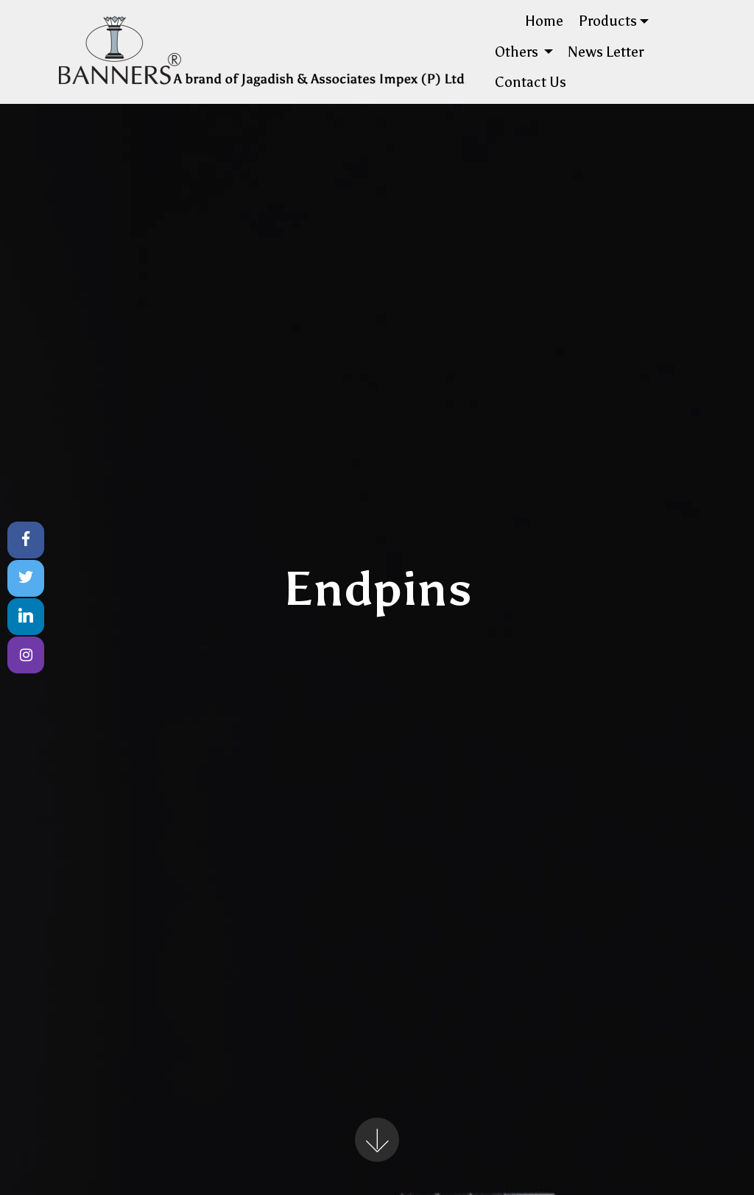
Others (518, 51)
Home (544, 21)
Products (608, 21)
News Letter (606, 51)
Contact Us (530, 82)
